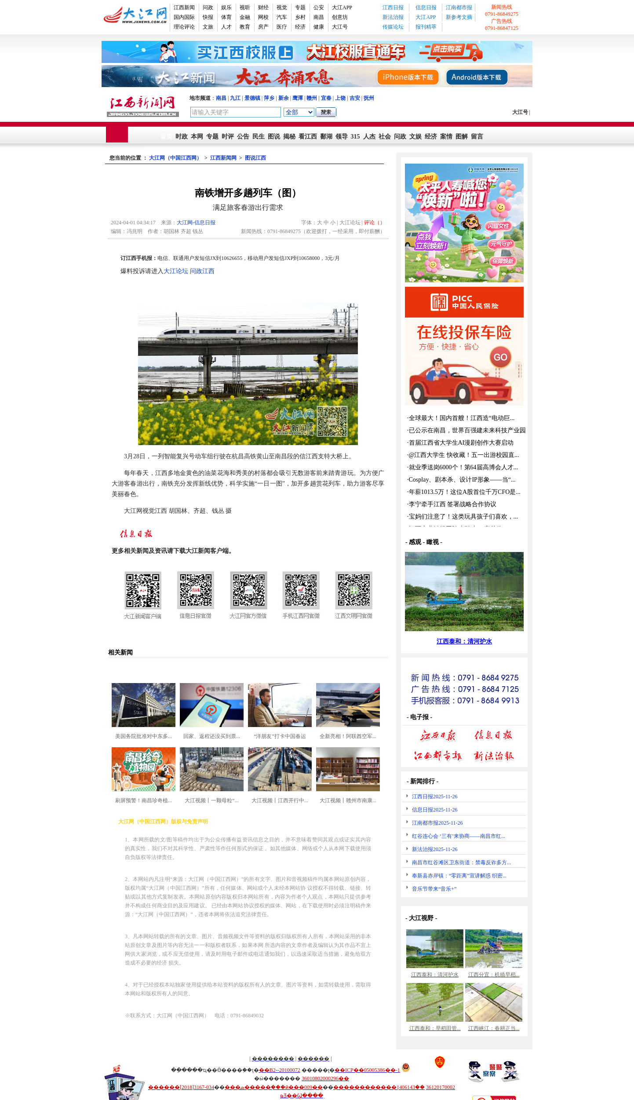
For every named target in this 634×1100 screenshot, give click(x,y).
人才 (226, 27)
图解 (461, 136)
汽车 (282, 17)
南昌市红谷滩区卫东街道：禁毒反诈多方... (461, 862)
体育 (226, 17)
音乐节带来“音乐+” (434, 889)
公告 (243, 136)
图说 (274, 136)
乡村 (300, 17)
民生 (258, 136)
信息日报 (426, 7)
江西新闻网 (223, 158)
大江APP (342, 7)
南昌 (318, 17)
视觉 (282, 7)
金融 (245, 17)
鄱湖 (326, 136)
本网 (197, 136)
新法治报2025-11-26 (435, 849)
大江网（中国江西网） (175, 158)
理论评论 (184, 27)
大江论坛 (176, 271)
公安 (318, 7)
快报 (208, 17)
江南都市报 (459, 7)
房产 (263, 27)
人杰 (369, 136)
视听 (245, 7)
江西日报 (393, 7)
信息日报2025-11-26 (435, 810)
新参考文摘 (459, 17)
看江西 (308, 136)
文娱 (415, 136)
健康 (318, 27)
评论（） (374, 222)
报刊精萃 (426, 27)
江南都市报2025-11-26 (437, 823)
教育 (245, 27)
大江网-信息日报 (196, 222)
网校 (263, 17)
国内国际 (184, 17)
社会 (385, 136)
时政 (181, 136)
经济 (300, 27)
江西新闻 (184, 7)
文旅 (208, 27)
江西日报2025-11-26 (435, 796)
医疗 (282, 27)
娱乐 (226, 7)
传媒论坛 (393, 27)
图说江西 (255, 158)
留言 (477, 136)
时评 (228, 136)
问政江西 (202, 271)
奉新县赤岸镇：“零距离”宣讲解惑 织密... (459, 876)
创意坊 (340, 17)
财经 (263, 7)
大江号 (340, 27)
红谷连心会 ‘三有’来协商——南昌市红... (458, 836)
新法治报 (393, 17)
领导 (341, 136)
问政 (208, 7)
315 (355, 136)
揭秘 (289, 136)
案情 (446, 136)
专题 (300, 7)
